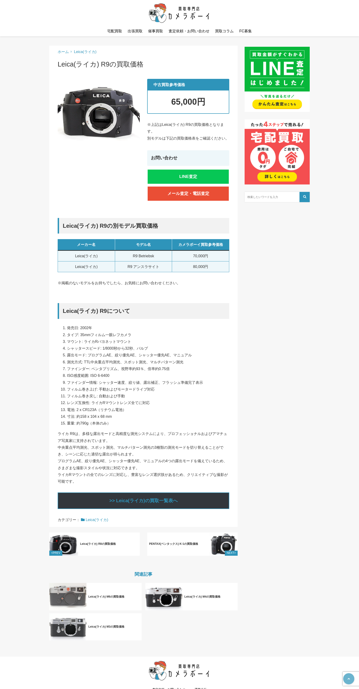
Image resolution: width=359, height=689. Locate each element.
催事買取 (155, 31)
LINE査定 (188, 176)
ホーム (63, 52)
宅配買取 (114, 31)
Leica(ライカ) (85, 52)
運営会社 (201, 676)
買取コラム (224, 31)
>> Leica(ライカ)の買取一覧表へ (143, 500)
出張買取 (135, 31)
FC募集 (245, 31)
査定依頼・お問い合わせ (189, 31)
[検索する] (304, 197)
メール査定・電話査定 (188, 193)
